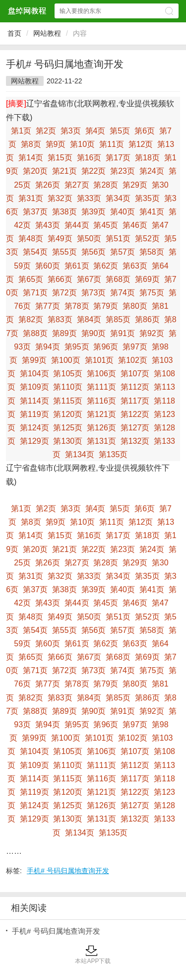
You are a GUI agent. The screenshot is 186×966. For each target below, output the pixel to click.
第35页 (147, 198)
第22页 (93, 171)
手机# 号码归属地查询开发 (68, 871)
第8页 (31, 144)
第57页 (122, 252)
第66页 (60, 279)
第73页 (93, 292)
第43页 (47, 225)
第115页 (67, 401)
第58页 (151, 252)
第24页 (151, 171)
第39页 (93, 211)
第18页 (147, 157)
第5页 (120, 131)
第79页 (105, 306)
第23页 (122, 171)
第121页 (101, 414)
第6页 (144, 131)
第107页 (135, 373)
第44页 (76, 225)
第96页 (105, 347)
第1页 (21, 131)
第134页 (79, 454)
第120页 (67, 414)
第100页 (65, 360)
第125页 (67, 427)
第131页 (101, 441)
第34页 (118, 198)
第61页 (76, 266)
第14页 (30, 157)
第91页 (122, 333)
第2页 (46, 131)
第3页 (71, 131)
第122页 (135, 414)
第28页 (105, 185)
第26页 (47, 185)
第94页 (47, 347)
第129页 (34, 441)
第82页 (30, 319)
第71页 (35, 292)
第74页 (122, 292)
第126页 (101, 427)
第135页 (113, 454)
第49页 (60, 238)
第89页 (64, 333)
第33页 (89, 198)
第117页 (135, 401)
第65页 (30, 279)
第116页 (101, 401)
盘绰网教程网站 (26, 10)
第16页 (89, 157)
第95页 (76, 347)
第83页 (60, 319)
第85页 (118, 319)
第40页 (122, 211)
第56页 (93, 252)
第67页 (89, 279)
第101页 (99, 360)
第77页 (47, 306)
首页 (14, 33)
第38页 (64, 211)
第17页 (118, 157)
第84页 (89, 319)
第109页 (34, 387)
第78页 (76, 306)
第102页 (132, 360)
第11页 (111, 144)
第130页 (67, 441)
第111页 (101, 387)
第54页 (35, 252)
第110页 (67, 387)
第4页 (95, 131)
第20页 (35, 171)
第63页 (135, 266)
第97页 (135, 347)
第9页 (56, 144)
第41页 (151, 211)
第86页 (147, 319)
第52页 (147, 238)
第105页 (67, 373)
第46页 (135, 225)
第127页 (135, 427)
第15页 (60, 157)
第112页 (135, 387)
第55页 (64, 252)
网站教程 (47, 33)
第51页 (118, 238)
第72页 (64, 292)
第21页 (64, 171)
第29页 (135, 185)
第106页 (101, 373)
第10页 (82, 144)
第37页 (35, 211)
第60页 (47, 266)
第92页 (151, 333)
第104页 (34, 373)
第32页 (60, 198)
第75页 (151, 292)
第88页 (35, 333)
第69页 (147, 279)
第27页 (76, 185)
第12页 (140, 144)
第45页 (105, 225)
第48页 (30, 238)
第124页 (34, 427)
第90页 (93, 333)
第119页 (34, 414)
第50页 (89, 238)
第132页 (135, 441)
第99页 (34, 360)
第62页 (105, 266)
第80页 (135, 306)
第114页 (34, 401)
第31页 (30, 198)
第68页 (118, 279)
